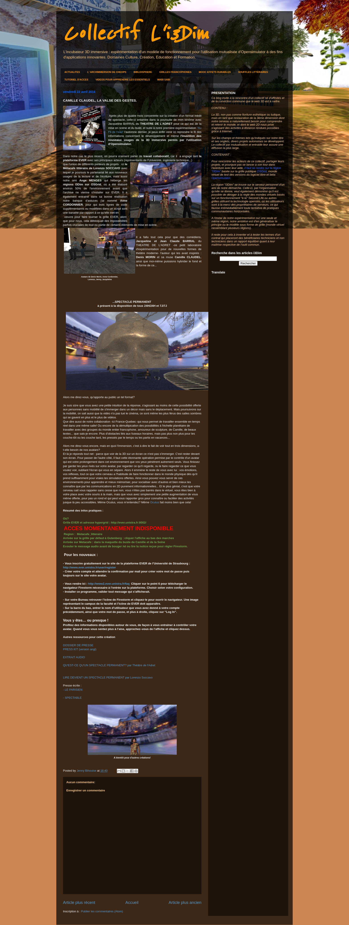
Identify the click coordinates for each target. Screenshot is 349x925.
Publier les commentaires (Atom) (102, 911)
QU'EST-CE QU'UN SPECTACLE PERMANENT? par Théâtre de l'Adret (109, 665)
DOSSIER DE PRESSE (78, 645)
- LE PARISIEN (72, 689)
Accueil (131, 902)
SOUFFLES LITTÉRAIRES (253, 72)
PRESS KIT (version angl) (79, 649)
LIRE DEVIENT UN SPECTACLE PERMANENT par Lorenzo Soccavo (107, 677)
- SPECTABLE (72, 697)
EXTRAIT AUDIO (74, 657)
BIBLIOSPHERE (143, 72)
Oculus (154, 502)
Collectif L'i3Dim (136, 33)
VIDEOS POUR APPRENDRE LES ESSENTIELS (122, 79)
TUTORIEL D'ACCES (76, 79)
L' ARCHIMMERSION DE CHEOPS (106, 72)
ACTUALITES (72, 72)
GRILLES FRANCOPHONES (175, 72)
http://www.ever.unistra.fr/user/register (89, 567)
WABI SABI (163, 79)
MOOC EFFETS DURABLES (215, 72)
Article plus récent (79, 902)
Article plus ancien (184, 902)
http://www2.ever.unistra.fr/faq (108, 583)
